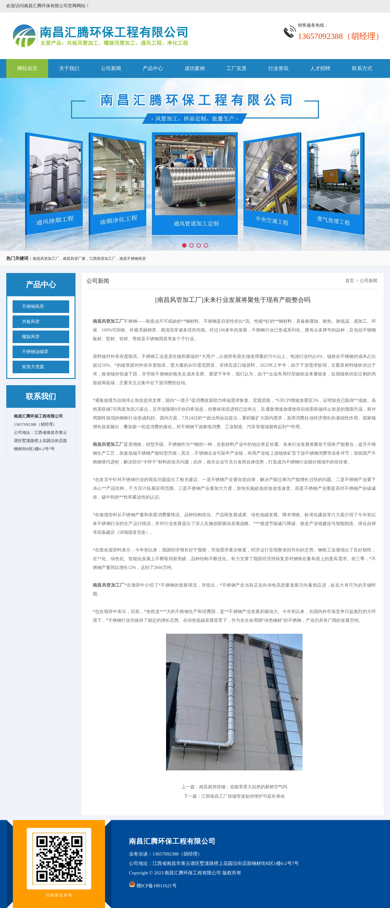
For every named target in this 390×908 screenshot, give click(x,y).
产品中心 (153, 68)
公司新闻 (111, 68)
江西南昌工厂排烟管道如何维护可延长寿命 (243, 796)
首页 (349, 280)
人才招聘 (320, 68)
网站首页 (27, 68)
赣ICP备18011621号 (156, 885)
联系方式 (362, 68)
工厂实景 (236, 68)
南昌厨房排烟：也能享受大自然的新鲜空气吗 (243, 787)
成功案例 (195, 68)
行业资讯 (278, 68)
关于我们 (69, 68)
